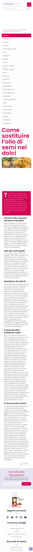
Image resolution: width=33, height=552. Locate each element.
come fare (19, 30)
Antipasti (5, 39)
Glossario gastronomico (16, 528)
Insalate (5, 59)
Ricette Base (7, 82)
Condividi (24, 464)
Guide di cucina (12, 30)
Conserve (6, 42)
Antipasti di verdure (16, 547)
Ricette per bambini (9, 99)
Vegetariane (7, 120)
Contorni (5, 45)
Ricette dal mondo (9, 89)
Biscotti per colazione (16, 550)
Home (5, 30)
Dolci (4, 52)
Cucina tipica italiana (9, 49)
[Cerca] (14, 8)
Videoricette (7, 123)
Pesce (5, 72)
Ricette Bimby (7, 86)
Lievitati (5, 62)
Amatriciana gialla (16, 536)
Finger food (6, 55)
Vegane (5, 116)
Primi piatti (6, 79)
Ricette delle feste (9, 93)
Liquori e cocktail (8, 66)
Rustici (5, 103)
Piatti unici (6, 76)
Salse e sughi (7, 106)
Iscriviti (26, 484)
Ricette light (6, 96)
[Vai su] (31, 549)
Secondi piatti (7, 109)
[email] (13, 484)
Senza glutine (7, 113)
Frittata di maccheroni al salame (16, 534)
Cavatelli (16, 531)
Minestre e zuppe (8, 69)
